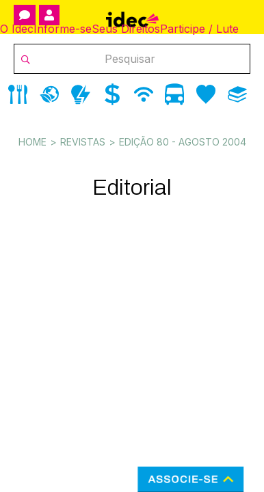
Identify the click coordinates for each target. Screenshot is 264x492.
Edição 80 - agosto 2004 (182, 142)
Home (32, 142)
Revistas (82, 142)
